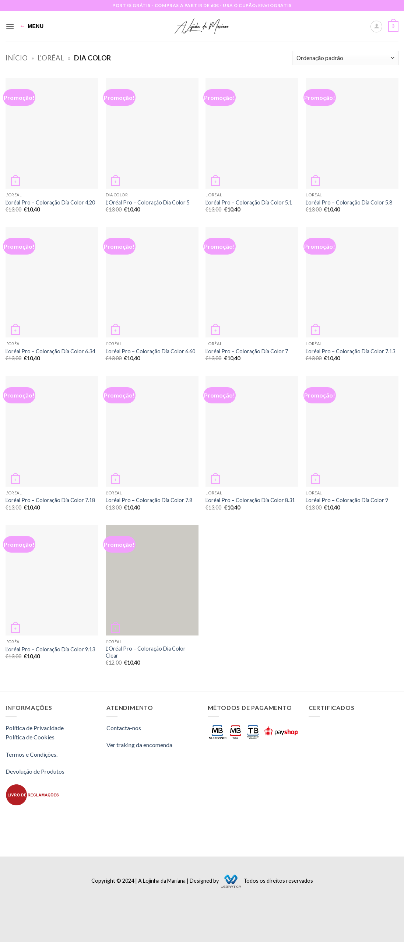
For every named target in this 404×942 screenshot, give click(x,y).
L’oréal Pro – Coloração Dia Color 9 (347, 500)
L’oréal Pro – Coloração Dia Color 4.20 (50, 202)
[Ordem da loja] (345, 58)
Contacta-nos (123, 727)
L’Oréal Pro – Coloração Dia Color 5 (148, 202)
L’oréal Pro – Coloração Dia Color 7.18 (50, 500)
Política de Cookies (30, 736)
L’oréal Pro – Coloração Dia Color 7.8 (149, 500)
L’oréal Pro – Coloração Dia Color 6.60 (150, 351)
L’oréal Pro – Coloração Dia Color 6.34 (50, 351)
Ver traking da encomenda (139, 744)
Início (17, 58)
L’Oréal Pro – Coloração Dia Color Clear (146, 652)
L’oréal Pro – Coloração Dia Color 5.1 (248, 202)
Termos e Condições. (31, 754)
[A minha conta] (376, 26)
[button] (10, 26)
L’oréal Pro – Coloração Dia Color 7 (246, 351)
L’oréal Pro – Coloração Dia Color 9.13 (50, 649)
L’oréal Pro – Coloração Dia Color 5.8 (349, 202)
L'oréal (51, 58)
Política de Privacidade (35, 727)
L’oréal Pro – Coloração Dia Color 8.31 (250, 500)
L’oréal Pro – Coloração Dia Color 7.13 (350, 351)
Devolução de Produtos (35, 771)
